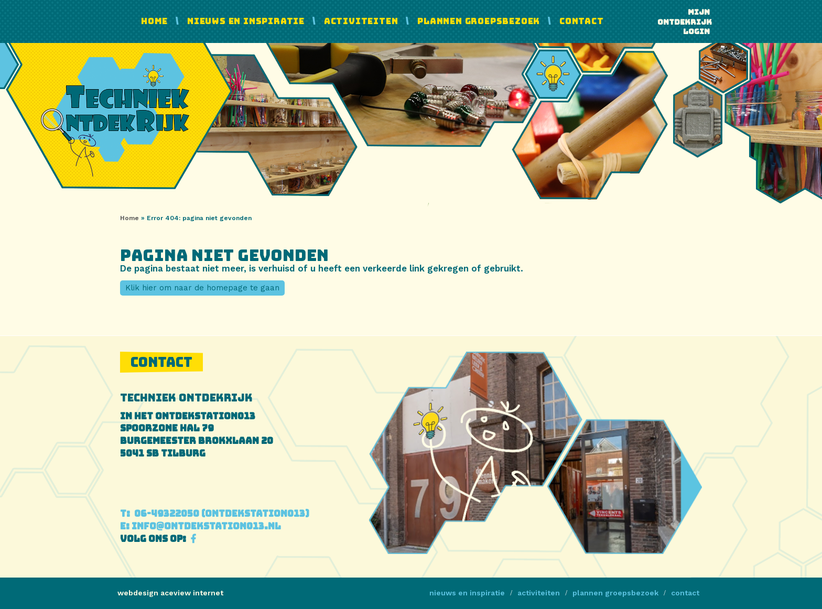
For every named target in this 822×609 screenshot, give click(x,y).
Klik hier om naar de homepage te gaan (202, 287)
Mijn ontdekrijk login (683, 21)
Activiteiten (361, 21)
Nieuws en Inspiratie (246, 21)
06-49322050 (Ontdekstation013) (214, 513)
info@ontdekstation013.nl (200, 526)
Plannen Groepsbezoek (478, 21)
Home (154, 21)
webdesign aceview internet (170, 593)
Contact (581, 21)
